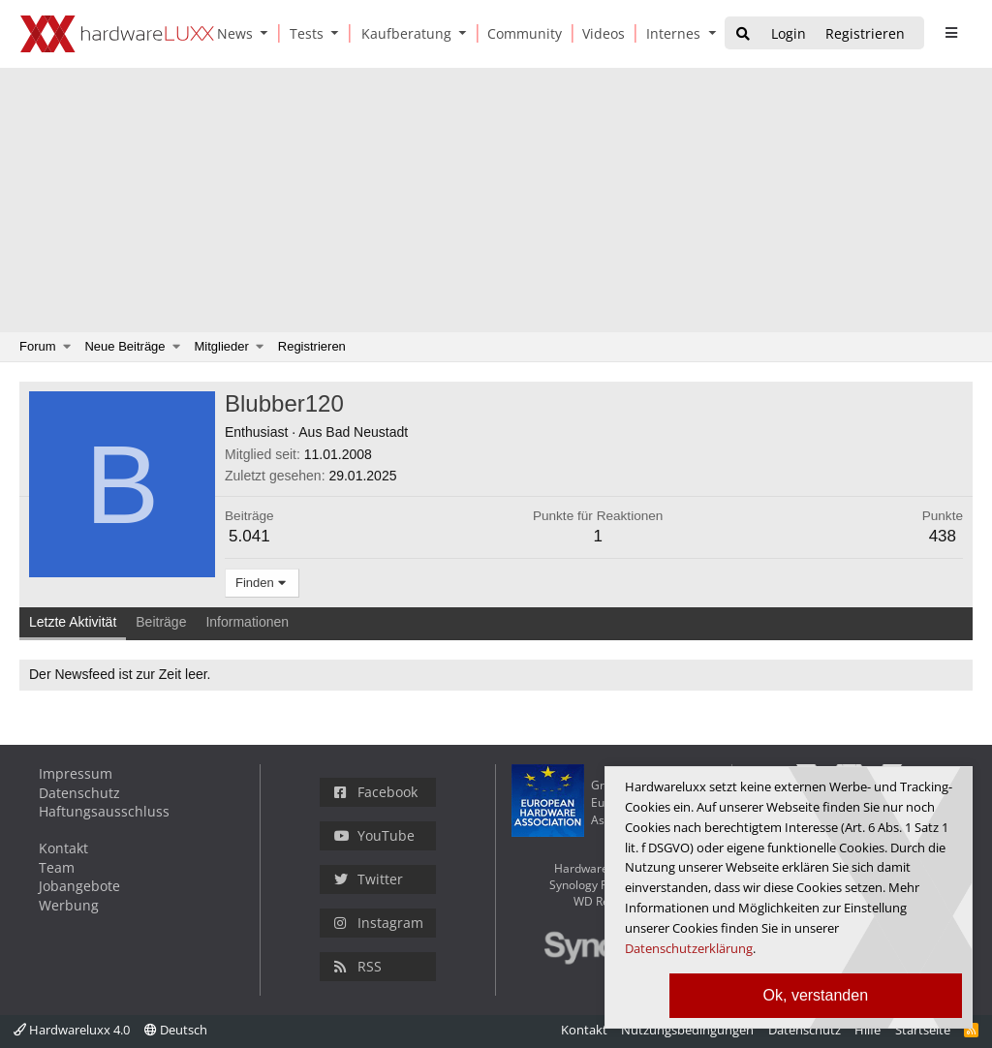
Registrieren (312, 346)
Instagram (378, 922)
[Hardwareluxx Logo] (117, 34)
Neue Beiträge (124, 346)
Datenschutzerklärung (689, 948)
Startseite (922, 1029)
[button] (268, 33)
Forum (37, 346)
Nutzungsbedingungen (687, 1029)
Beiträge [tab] (161, 622)
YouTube (374, 835)
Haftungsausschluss (104, 811)
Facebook (376, 792)
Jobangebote (79, 886)
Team (57, 867)
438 (942, 536)
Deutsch (175, 1029)
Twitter (368, 879)
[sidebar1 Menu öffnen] (951, 32)
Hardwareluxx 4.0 (72, 1029)
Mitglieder (222, 346)
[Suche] (743, 34)
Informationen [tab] (247, 622)
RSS (358, 966)
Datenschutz (79, 793)
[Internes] (670, 33)
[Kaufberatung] (403, 33)
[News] (231, 33)
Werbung (69, 905)
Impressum (75, 773)
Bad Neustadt (367, 432)
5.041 (249, 536)
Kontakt (63, 848)
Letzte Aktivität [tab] (72, 622)
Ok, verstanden (816, 995)
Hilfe (867, 1029)
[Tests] (303, 33)
